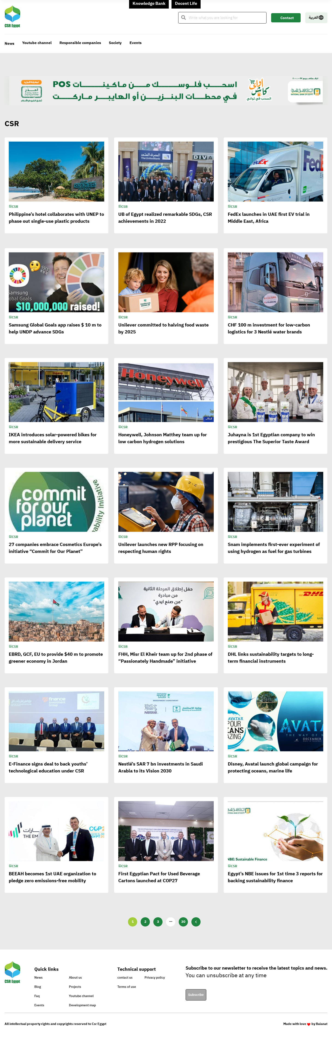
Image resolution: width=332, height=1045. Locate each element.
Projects (75, 986)
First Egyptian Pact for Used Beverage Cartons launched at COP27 (159, 882)
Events (136, 43)
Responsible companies (80, 43)
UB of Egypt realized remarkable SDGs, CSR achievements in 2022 (165, 218)
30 (183, 921)
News (9, 43)
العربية (316, 18)
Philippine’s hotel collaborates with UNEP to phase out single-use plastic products (56, 218)
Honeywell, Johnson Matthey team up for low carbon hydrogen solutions (162, 443)
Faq (37, 996)
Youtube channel (37, 43)
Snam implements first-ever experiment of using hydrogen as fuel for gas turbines (274, 553)
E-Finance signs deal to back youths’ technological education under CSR (48, 772)
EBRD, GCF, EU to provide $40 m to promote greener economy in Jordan (56, 663)
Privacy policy (155, 977)
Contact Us (287, 18)
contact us (125, 977)
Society (115, 43)
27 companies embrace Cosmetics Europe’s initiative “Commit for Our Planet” (55, 553)
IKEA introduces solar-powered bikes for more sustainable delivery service (53, 443)
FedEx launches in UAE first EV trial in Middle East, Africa (269, 218)
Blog (37, 986)
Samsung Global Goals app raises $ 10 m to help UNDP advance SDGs (55, 333)
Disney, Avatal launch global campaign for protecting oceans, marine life (273, 772)
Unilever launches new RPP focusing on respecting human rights (160, 553)
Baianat (321, 1023)
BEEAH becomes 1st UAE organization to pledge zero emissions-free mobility (52, 882)
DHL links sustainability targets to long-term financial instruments (271, 663)
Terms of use (126, 986)
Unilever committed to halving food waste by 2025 (163, 333)
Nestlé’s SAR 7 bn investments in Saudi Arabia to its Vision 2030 (160, 772)
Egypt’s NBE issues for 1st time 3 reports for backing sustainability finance (275, 882)
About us (75, 977)
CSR (15, 206)
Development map (82, 1005)
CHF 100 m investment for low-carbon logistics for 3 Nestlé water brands (269, 333)
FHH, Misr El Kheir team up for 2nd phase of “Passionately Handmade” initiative (165, 663)
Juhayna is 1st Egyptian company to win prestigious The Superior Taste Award (271, 443)
